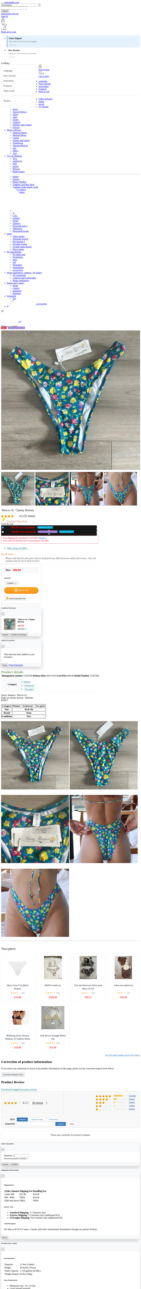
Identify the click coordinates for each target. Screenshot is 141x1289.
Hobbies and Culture (22, 125)
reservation (8, 81)
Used (39, 532)
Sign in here (44, 69)
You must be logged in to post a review (19, 1089)
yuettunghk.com (11, 2)
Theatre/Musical (20, 145)
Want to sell (8, 91)
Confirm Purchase (19, 635)
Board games (19, 171)
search (5, 11)
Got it (4, 1237)
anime (41, 101)
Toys (15, 158)
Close (4, 665)
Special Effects (19, 112)
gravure (16, 127)
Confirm (14, 1164)
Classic (16, 138)
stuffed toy (18, 161)
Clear (71, 1124)
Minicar (16, 169)
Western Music (19, 135)
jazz (14, 148)
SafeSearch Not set (10, 14)
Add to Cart (21, 590)
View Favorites (16, 665)
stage (15, 117)
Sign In (4, 16)
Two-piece (29, 689)
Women (6, 101)
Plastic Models (19, 182)
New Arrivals (9, 75)
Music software (14, 130)
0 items (132, 1109)
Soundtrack (18, 143)
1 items (132, 1106)
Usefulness (53, 1119)
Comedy (16, 122)
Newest (22, 1119)
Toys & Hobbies (14, 156)
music (15, 109)
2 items (132, 1102)
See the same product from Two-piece (122, 1055)
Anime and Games (21, 140)
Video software (45, 99)
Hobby (16, 176)
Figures (16, 179)
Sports (16, 119)
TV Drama (43, 106)
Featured (7, 86)
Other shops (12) (17, 548)
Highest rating (37, 1119)
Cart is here (43, 76)
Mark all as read (8, 32)
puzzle (16, 166)
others (15, 114)
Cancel (5, 635)
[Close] (3, 613)
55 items (37, 1102)
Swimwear (29, 685)
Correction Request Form (13, 1074)
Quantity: (8, 1155)
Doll (15, 164)
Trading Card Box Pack (23, 184)
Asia (15, 153)
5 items (132, 1099)
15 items (132, 1096)
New (29, 527)
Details (42, 538)
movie (41, 104)
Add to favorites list (15, 598)
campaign (7, 70)
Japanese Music (20, 132)
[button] (70, 28)
